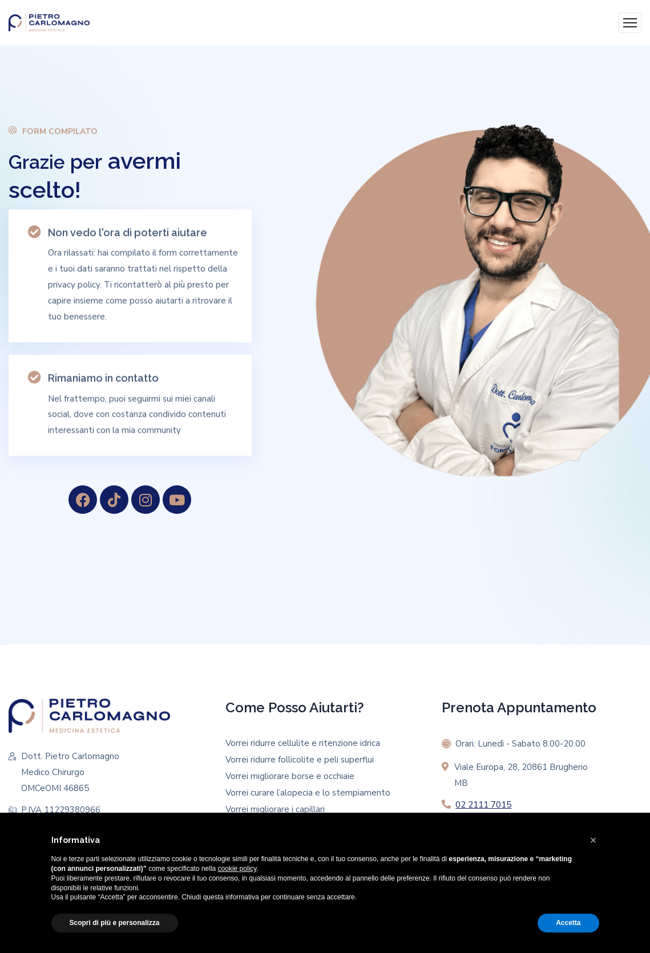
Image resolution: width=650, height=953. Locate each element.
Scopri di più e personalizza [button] (115, 923)
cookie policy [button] (237, 869)
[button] (593, 840)
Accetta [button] (568, 923)
